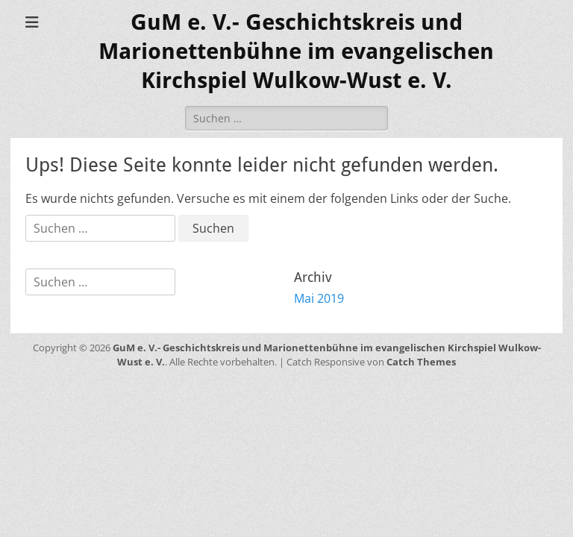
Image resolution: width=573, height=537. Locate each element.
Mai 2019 (319, 298)
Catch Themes (421, 361)
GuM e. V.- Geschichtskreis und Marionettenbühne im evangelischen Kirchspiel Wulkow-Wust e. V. (296, 51)
